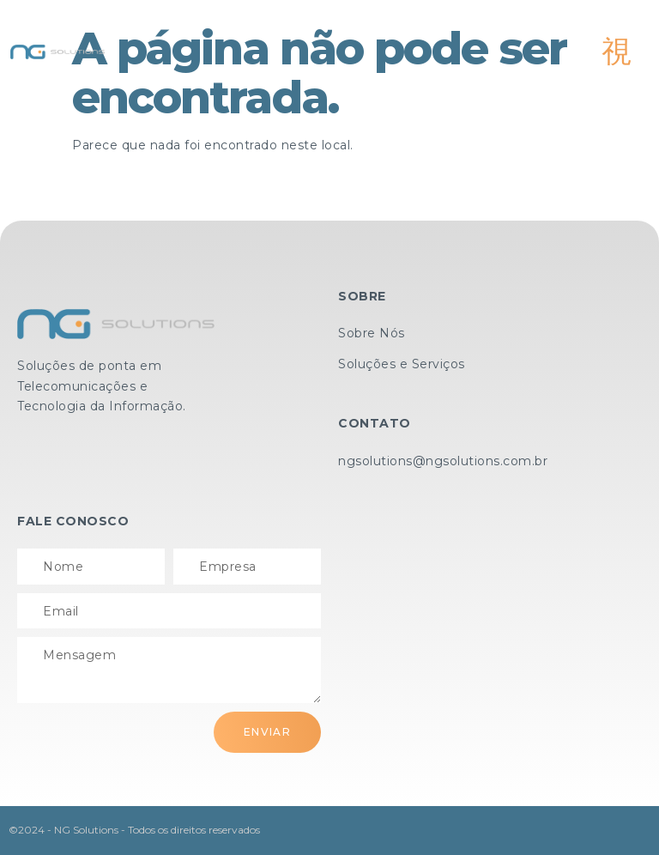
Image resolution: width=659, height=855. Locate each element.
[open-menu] (617, 52)
